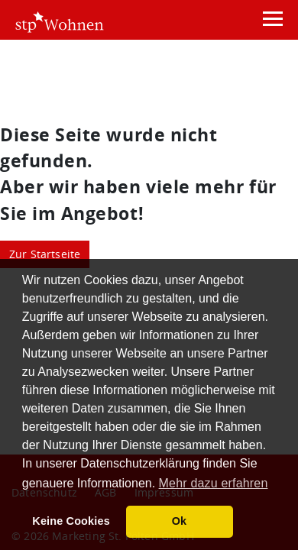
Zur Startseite (45, 254)
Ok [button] (179, 521)
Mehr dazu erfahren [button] (213, 483)
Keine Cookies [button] (71, 521)
